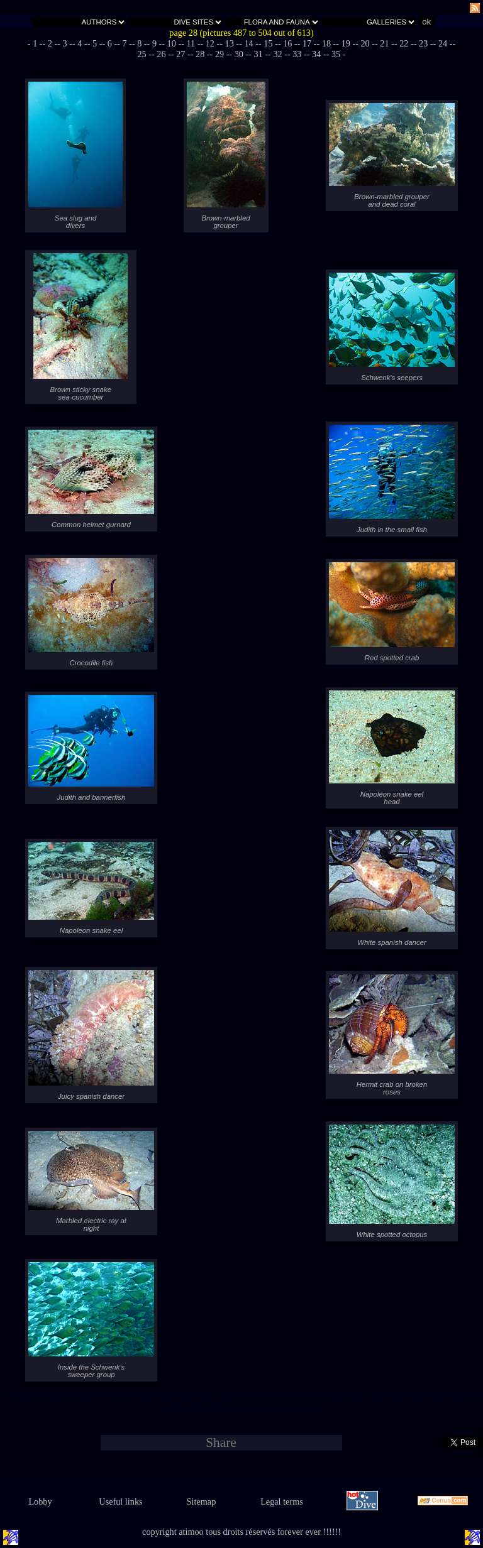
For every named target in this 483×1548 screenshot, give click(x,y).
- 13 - (229, 43)
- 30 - (238, 54)
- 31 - (258, 54)
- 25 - (437, 1396)
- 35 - (336, 54)
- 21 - (384, 43)
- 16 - (287, 43)
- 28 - (200, 54)
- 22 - (404, 43)
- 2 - (50, 43)
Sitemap (201, 1501)
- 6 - (109, 43)
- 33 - (297, 54)
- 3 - (64, 43)
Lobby (40, 1501)
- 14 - (248, 43)
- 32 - (277, 54)
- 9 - (154, 43)
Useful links (120, 1501)
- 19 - (345, 43)
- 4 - (79, 43)
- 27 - (181, 54)
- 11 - (190, 43)
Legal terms (281, 1501)
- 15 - (268, 43)
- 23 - (423, 43)
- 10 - (171, 43)
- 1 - (35, 43)
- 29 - (220, 54)
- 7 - (124, 43)
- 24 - (443, 43)
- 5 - (95, 43)
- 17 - (307, 43)
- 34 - (316, 54)
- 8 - (139, 43)
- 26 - (161, 54)
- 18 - (326, 43)
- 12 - (209, 43)
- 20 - (365, 43)
